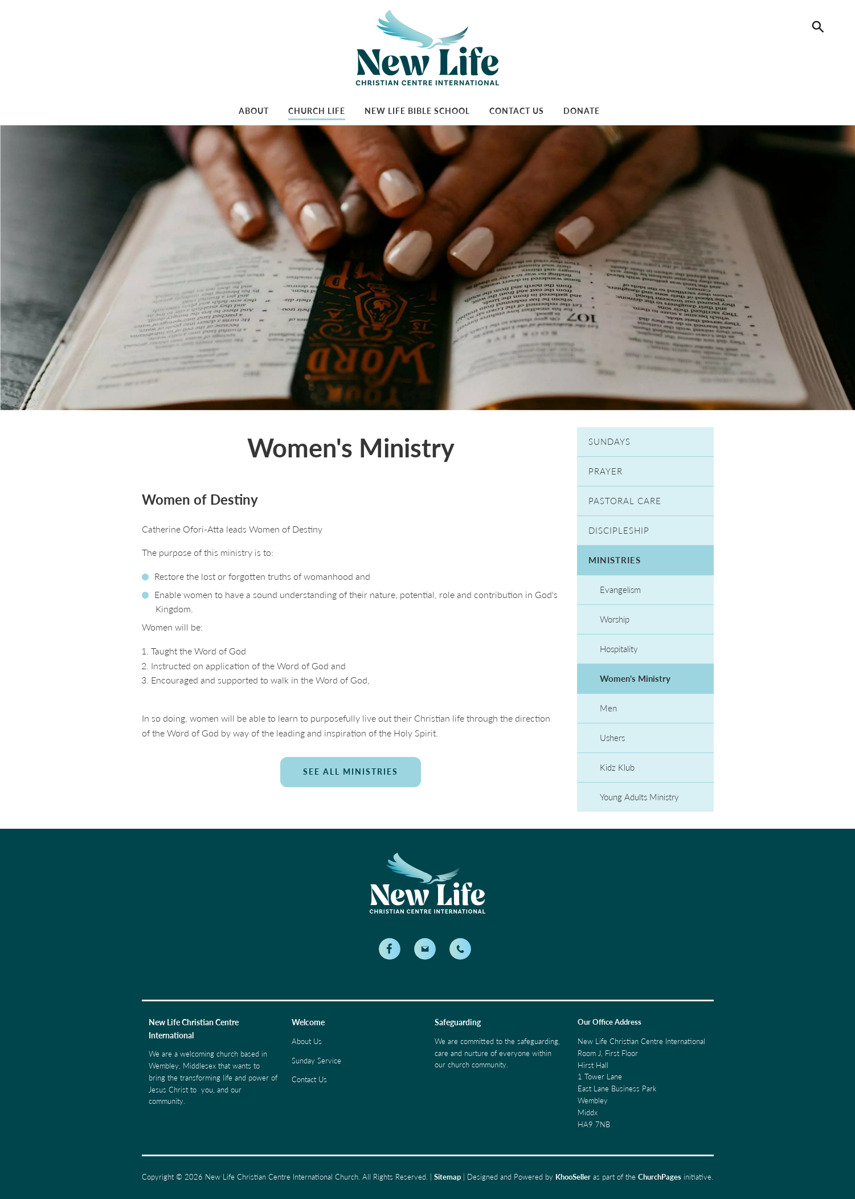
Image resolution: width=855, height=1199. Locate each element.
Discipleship (618, 530)
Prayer (605, 471)
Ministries (614, 560)
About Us (307, 1041)
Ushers (612, 738)
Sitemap (447, 1176)
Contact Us (516, 111)
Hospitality (619, 649)
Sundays (609, 441)
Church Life (316, 111)
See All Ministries (350, 771)
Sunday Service (316, 1060)
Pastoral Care (624, 501)
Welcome (308, 1022)
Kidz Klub (617, 767)
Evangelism (620, 589)
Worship (614, 619)
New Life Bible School (417, 111)
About (254, 111)
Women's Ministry (635, 678)
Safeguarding (458, 1022)
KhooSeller (573, 1176)
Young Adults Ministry (639, 797)
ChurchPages (659, 1176)
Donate (581, 111)
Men (608, 708)
